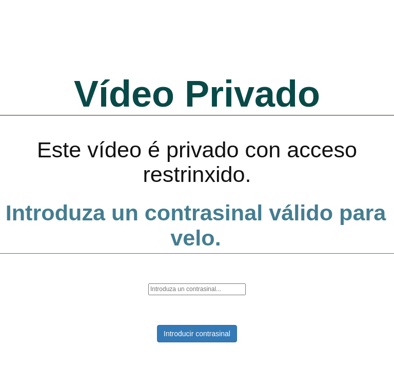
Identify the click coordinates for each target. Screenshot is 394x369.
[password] (197, 289)
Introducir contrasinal (197, 334)
